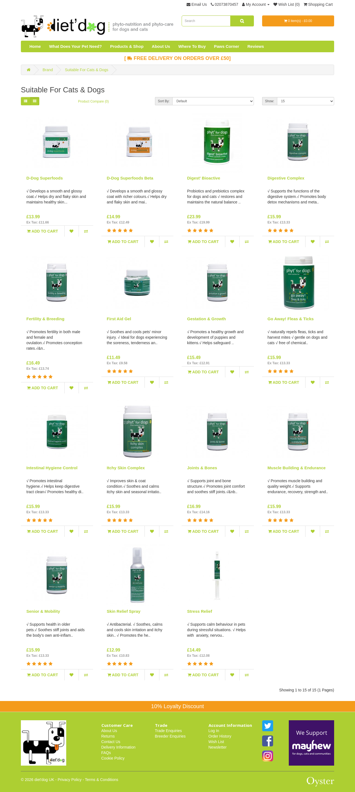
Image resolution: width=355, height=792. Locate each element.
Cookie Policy (113, 758)
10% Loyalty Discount (177, 706)
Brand (48, 70)
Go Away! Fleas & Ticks (291, 318)
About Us (161, 46)
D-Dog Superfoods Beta (130, 178)
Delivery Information (118, 747)
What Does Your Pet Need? (75, 46)
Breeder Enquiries (170, 736)
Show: (269, 101)
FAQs (106, 752)
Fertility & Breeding (45, 318)
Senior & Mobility (43, 611)
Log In (214, 730)
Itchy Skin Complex (126, 467)
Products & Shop (127, 46)
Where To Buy (192, 46)
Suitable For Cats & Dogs (86, 70)
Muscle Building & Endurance (297, 467)
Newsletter (218, 747)
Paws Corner (226, 46)
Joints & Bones (202, 467)
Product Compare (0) (93, 101)
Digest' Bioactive (203, 178)
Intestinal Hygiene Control (51, 467)
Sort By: (164, 101)
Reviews (255, 46)
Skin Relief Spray (124, 611)
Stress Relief (199, 611)
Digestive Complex (286, 178)
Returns (108, 736)
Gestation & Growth (206, 318)
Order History (220, 736)
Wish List (216, 741)
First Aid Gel (119, 318)
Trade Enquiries (168, 730)
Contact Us (110, 741)
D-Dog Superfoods (44, 178)
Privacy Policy (70, 779)
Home (35, 46)
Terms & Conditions (101, 779)
